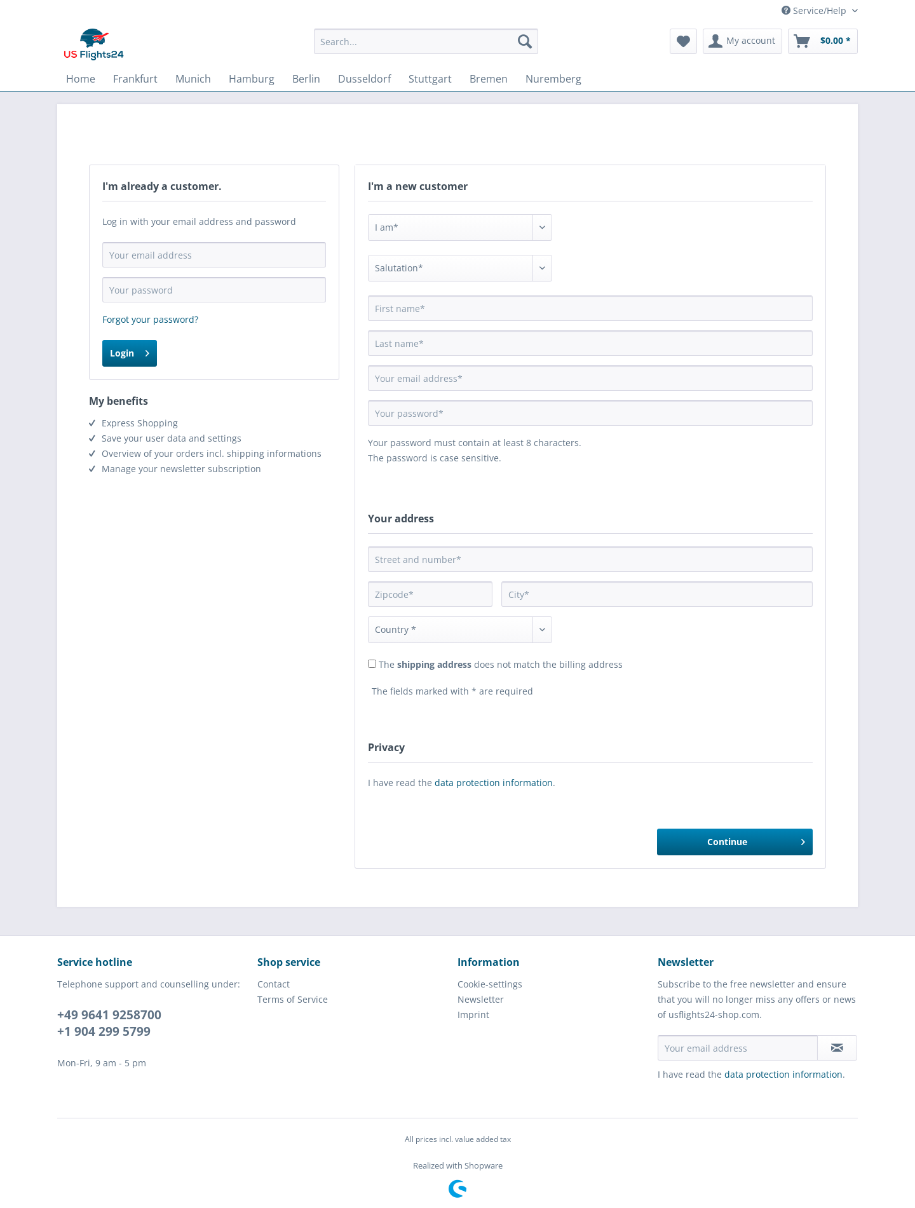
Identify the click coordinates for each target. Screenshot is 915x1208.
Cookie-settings (490, 984)
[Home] (80, 79)
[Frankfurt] (135, 79)
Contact (273, 984)
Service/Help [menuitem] (815, 10)
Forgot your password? (150, 319)
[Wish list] (683, 41)
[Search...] (426, 41)
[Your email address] (738, 1048)
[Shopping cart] (823, 41)
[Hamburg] (251, 79)
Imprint (473, 1014)
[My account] (742, 41)
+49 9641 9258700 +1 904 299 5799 (109, 1023)
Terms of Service (292, 999)
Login (129, 351)
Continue (756, 840)
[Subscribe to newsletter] (837, 1048)
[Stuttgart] (430, 79)
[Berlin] (306, 79)
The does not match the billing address (501, 664)
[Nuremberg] (553, 79)
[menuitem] (426, 47)
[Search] (525, 41)
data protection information (494, 783)
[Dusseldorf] (364, 79)
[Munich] (193, 79)
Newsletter (481, 999)
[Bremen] (489, 79)
